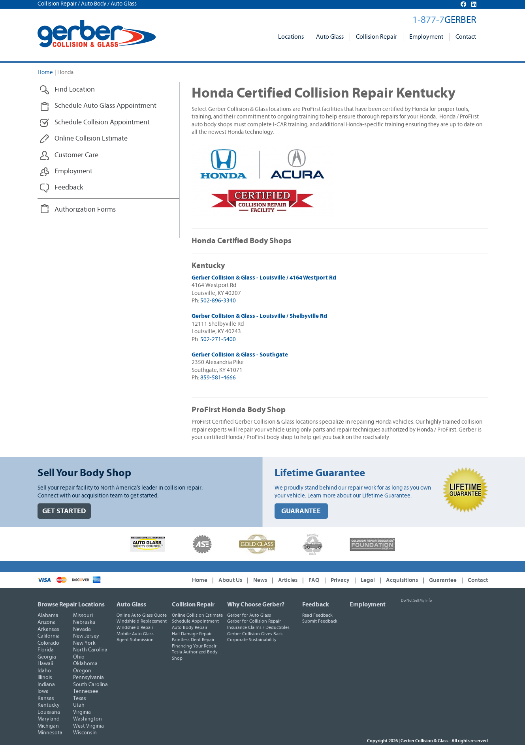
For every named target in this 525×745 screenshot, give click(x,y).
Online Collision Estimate (197, 615)
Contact (465, 37)
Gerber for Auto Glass (249, 615)
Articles (287, 580)
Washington (87, 719)
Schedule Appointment (195, 621)
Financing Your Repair (194, 646)
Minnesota (50, 733)
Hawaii (45, 663)
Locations (291, 37)
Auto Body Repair (189, 627)
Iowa (43, 691)
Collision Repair (376, 37)
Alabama (48, 615)
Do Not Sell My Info (416, 600)
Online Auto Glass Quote (142, 615)
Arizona (47, 622)
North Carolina (90, 650)
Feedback (315, 604)
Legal (368, 580)
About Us (230, 580)
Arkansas (48, 629)
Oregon (82, 671)
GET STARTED (64, 511)
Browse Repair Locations (71, 604)
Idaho (44, 671)
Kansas (46, 698)
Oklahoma (85, 663)
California (49, 636)
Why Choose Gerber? (255, 604)
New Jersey (86, 636)
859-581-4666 (218, 378)
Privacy (340, 580)
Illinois (45, 677)
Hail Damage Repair (192, 633)
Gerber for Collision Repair (254, 621)
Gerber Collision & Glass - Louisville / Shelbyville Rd (259, 316)
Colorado (48, 643)
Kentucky (49, 705)
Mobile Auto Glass (135, 633)
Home (45, 72)
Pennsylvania (88, 677)
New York (84, 643)
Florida (46, 650)
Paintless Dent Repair (193, 639)
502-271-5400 (218, 339)
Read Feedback (317, 615)
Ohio (79, 657)
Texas (79, 698)
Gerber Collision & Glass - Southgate (240, 354)
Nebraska (84, 622)
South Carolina (90, 684)
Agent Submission (135, 639)
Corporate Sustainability (252, 639)
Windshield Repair (135, 627)
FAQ (314, 580)
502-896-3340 (218, 301)
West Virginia (88, 726)
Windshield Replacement (142, 621)
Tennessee (85, 691)
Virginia (82, 712)
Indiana (46, 684)
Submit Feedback (319, 621)
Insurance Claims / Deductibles (258, 627)
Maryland (49, 719)
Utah (79, 705)
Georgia (47, 657)
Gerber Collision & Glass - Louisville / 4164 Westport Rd (264, 277)
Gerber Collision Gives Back (255, 633)
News (260, 580)
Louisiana (49, 712)
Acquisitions (402, 580)
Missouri (83, 615)
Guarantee (443, 580)
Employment (426, 37)
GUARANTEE (301, 511)
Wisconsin (85, 733)
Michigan (48, 726)
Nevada (82, 629)
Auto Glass (330, 37)
